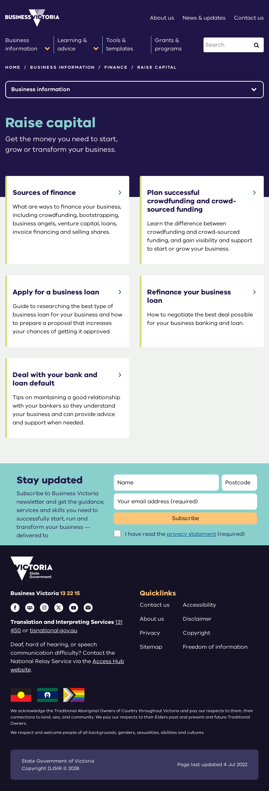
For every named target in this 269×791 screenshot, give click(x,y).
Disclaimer (197, 619)
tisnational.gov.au (53, 630)
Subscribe (185, 518)
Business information (62, 67)
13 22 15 (70, 593)
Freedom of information (215, 647)
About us (152, 619)
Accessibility (199, 605)
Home (13, 67)
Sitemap (151, 647)
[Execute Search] (256, 44)
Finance (116, 67)
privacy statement (191, 534)
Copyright (196, 633)
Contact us (155, 605)
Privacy (150, 633)
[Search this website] (227, 44)
